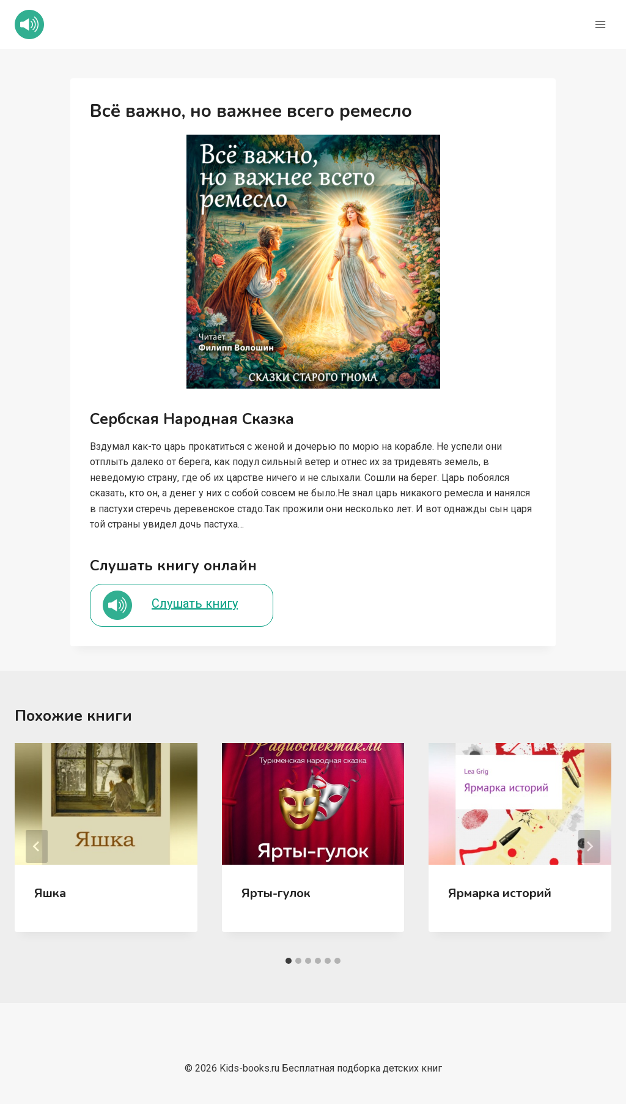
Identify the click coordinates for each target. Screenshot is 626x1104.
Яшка (50, 893)
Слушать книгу (195, 603)
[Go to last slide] (37, 846)
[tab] (288, 961)
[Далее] (589, 846)
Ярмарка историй (499, 893)
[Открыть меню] (600, 24)
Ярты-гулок (276, 893)
